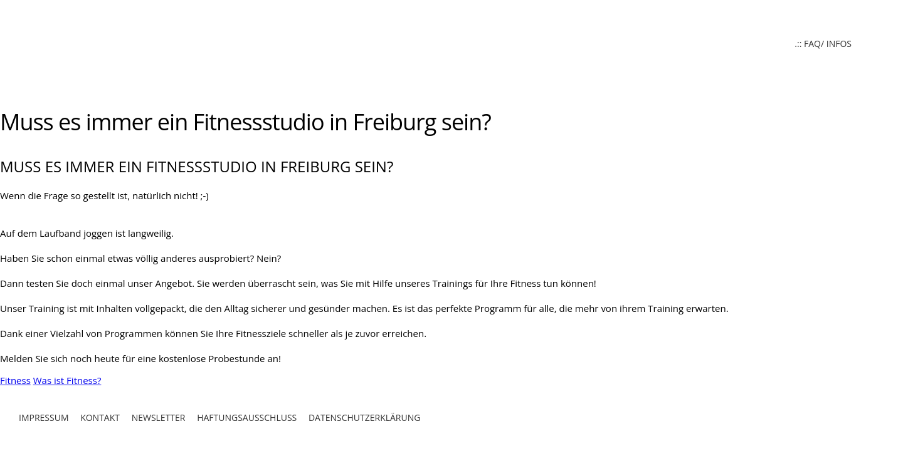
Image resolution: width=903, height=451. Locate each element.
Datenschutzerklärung (365, 417)
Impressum (44, 417)
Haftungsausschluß (247, 417)
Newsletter (159, 417)
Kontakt (100, 417)
